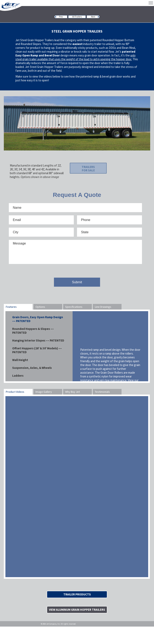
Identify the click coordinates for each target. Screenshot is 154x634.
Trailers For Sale (81, 170)
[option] (77, 123)
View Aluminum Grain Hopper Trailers (77, 615)
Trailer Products (77, 597)
